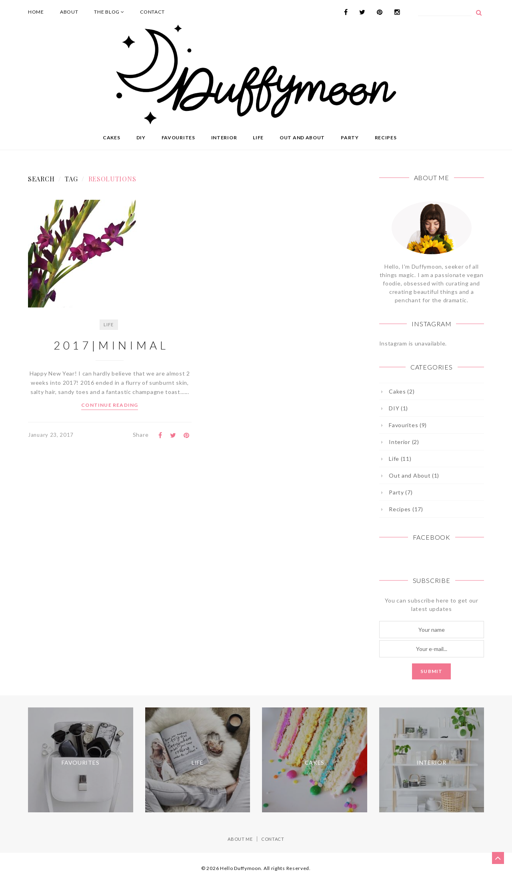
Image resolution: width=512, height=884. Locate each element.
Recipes (386, 138)
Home (36, 12)
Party (350, 138)
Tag (71, 179)
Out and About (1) (414, 475)
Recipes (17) (406, 509)
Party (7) (400, 492)
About (69, 12)
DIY (141, 138)
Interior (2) (404, 441)
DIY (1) (398, 408)
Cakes (111, 138)
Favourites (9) (408, 425)
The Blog (109, 12)
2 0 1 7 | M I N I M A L (110, 345)
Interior (224, 138)
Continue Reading (109, 405)
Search (41, 179)
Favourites (178, 138)
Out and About (302, 138)
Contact (152, 12)
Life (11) (400, 458)
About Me (240, 839)
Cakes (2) (401, 391)
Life (258, 138)
